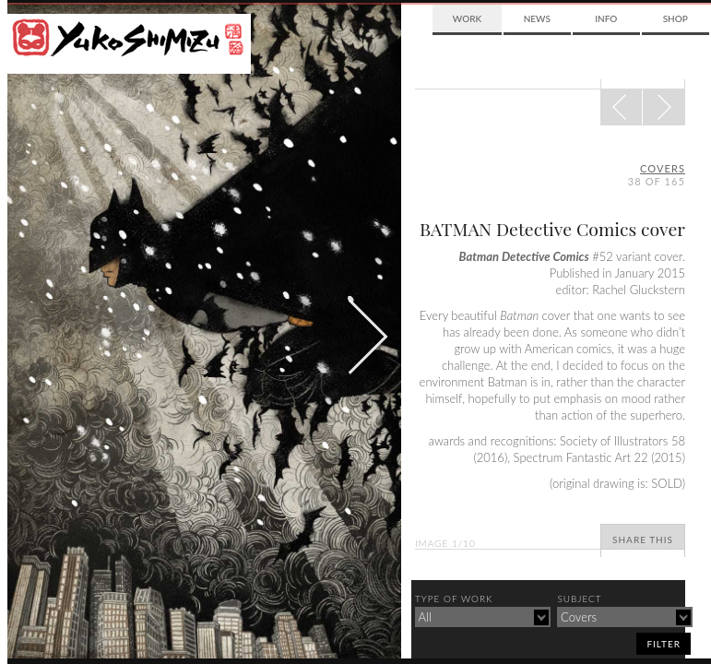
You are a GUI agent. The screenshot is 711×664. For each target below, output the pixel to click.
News (537, 18)
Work (467, 18)
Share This (642, 539)
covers (662, 168)
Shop (675, 18)
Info (606, 18)
